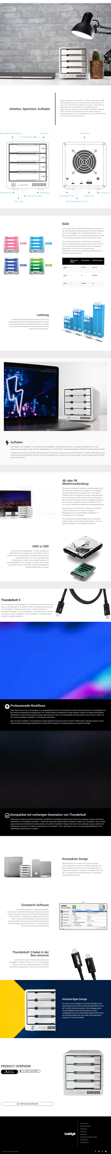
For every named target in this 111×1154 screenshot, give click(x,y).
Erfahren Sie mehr (33, 2)
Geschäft (66, 2)
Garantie (83, 1134)
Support (56, 2)
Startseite (84, 1123)
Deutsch (106, 2)
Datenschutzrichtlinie (88, 1137)
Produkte (19, 2)
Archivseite (84, 1142)
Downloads (84, 1140)
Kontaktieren (85, 1126)
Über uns (46, 2)
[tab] (27, 1104)
